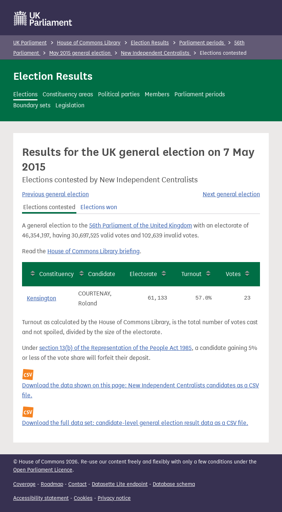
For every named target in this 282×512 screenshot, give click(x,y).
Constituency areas (68, 94)
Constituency (56, 274)
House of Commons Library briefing (93, 251)
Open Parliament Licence (42, 470)
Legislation (69, 105)
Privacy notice (114, 498)
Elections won (98, 207)
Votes (233, 274)
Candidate (101, 274)
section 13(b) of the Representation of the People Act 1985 (115, 347)
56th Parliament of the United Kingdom (140, 225)
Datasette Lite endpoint (120, 484)
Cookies (83, 498)
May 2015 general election (80, 53)
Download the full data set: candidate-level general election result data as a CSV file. (135, 422)
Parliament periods (202, 43)
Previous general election (55, 194)
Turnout (191, 274)
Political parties (119, 94)
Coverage (24, 484)
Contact (77, 484)
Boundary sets (31, 105)
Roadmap (52, 484)
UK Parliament (30, 43)
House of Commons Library (88, 43)
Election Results (150, 43)
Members (157, 94)
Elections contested (49, 207)
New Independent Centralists (156, 53)
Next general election (231, 194)
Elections (25, 94)
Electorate (143, 274)
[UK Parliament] (43, 18)
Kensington (41, 298)
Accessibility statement (41, 498)
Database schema (174, 484)
